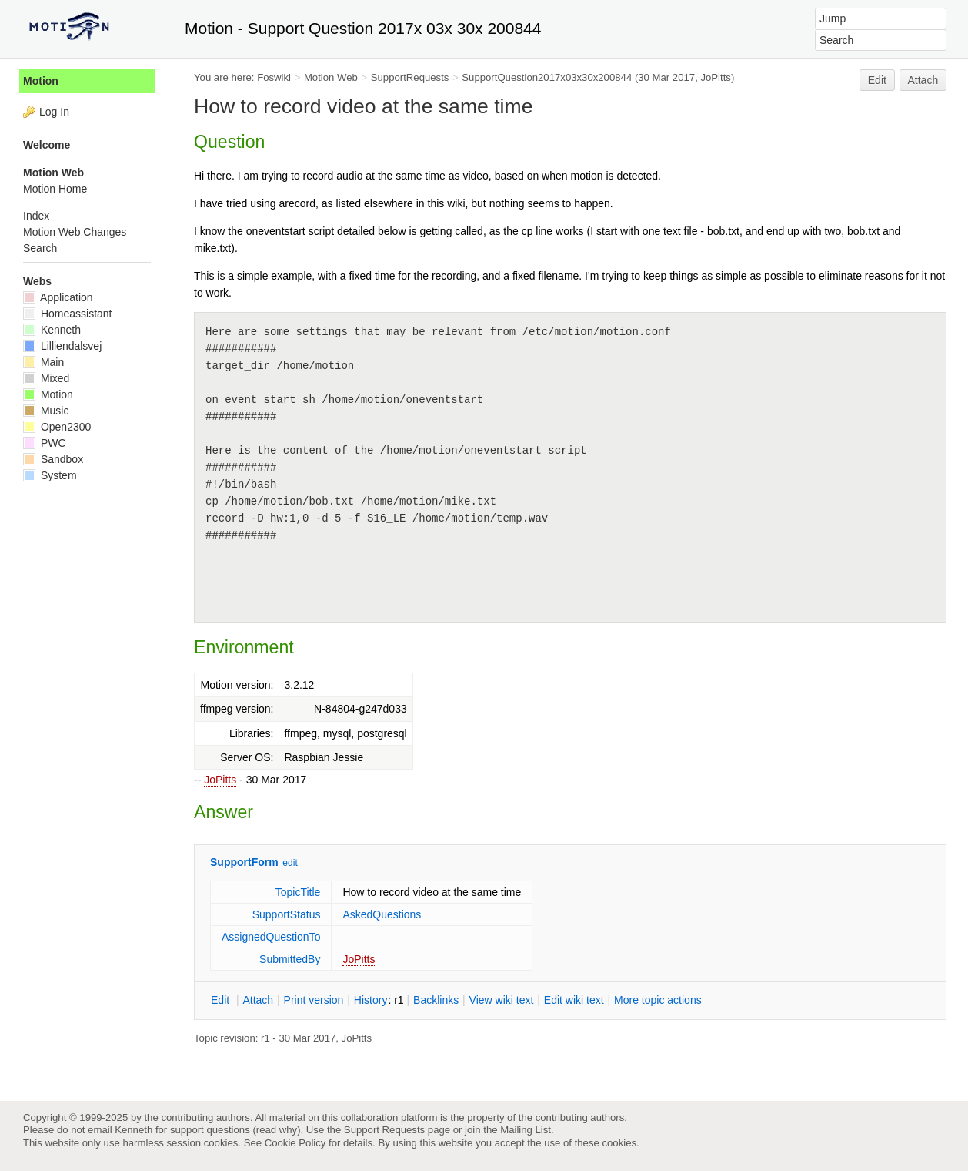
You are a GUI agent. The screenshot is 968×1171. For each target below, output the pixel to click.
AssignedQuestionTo (271, 937)
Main (43, 362)
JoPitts (220, 779)
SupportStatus (286, 914)
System (50, 475)
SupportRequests (410, 77)
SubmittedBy (289, 959)
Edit (877, 80)
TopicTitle (298, 892)
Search (40, 248)
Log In (54, 112)
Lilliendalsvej (62, 346)
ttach (257, 1000)
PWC (44, 443)
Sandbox (53, 459)
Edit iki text (574, 1000)
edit (289, 862)
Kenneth (52, 330)
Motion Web (331, 77)
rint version (314, 1000)
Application (58, 297)
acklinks (436, 1000)
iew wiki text (501, 1000)
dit (221, 1000)
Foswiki (274, 77)
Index (36, 216)
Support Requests (384, 1130)
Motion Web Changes (74, 232)
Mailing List (525, 1130)
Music (45, 410)
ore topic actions (658, 1000)
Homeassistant (67, 313)
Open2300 (57, 427)
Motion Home (55, 189)
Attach (923, 80)
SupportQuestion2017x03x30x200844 (547, 77)
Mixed (46, 378)
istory (371, 1000)
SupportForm (244, 862)
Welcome (46, 145)
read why (276, 1130)
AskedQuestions (381, 914)
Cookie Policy (295, 1143)
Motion (40, 81)
